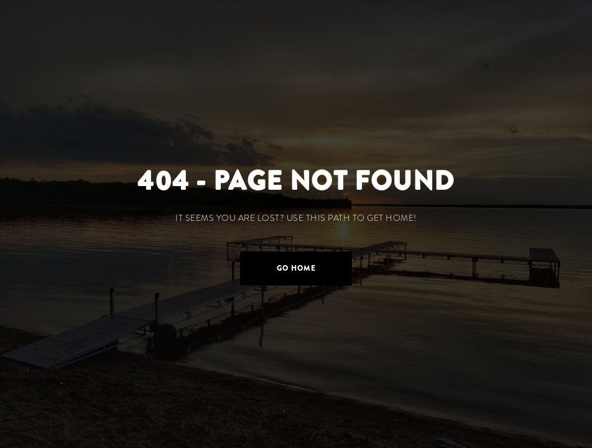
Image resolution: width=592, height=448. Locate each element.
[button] (296, 268)
